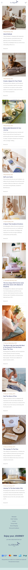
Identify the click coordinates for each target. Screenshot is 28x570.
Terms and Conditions (14, 528)
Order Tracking (14, 519)
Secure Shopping (14, 525)
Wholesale (14, 516)
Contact (14, 521)
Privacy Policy (14, 523)
